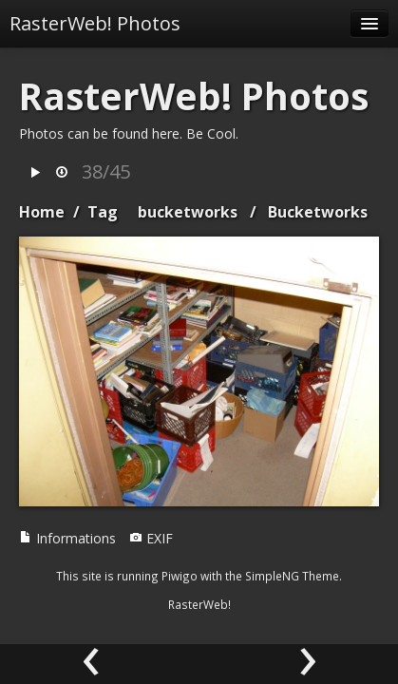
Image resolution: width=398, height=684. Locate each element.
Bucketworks (318, 211)
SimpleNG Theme (292, 575)
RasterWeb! (199, 604)
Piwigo (179, 575)
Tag (102, 211)
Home (42, 211)
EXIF (151, 538)
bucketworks (187, 211)
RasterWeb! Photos (94, 23)
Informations (67, 538)
